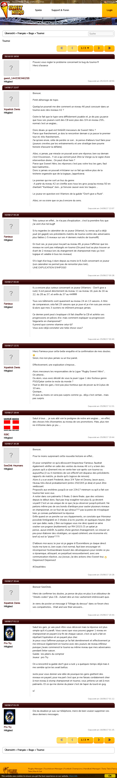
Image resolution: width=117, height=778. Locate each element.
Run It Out (37, 771)
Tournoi (40, 33)
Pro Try (7, 643)
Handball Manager (92, 768)
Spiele (38, 10)
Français (21, 33)
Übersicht (10, 33)
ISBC (6, 434)
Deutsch (109, 1)
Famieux (8, 236)
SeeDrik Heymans (13, 465)
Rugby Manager (35, 768)
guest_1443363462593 (17, 78)
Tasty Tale (106, 768)
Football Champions (73, 768)
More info (73, 776)
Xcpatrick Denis (12, 109)
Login (109, 10)
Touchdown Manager (53, 768)
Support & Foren (60, 10)
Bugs (31, 33)
